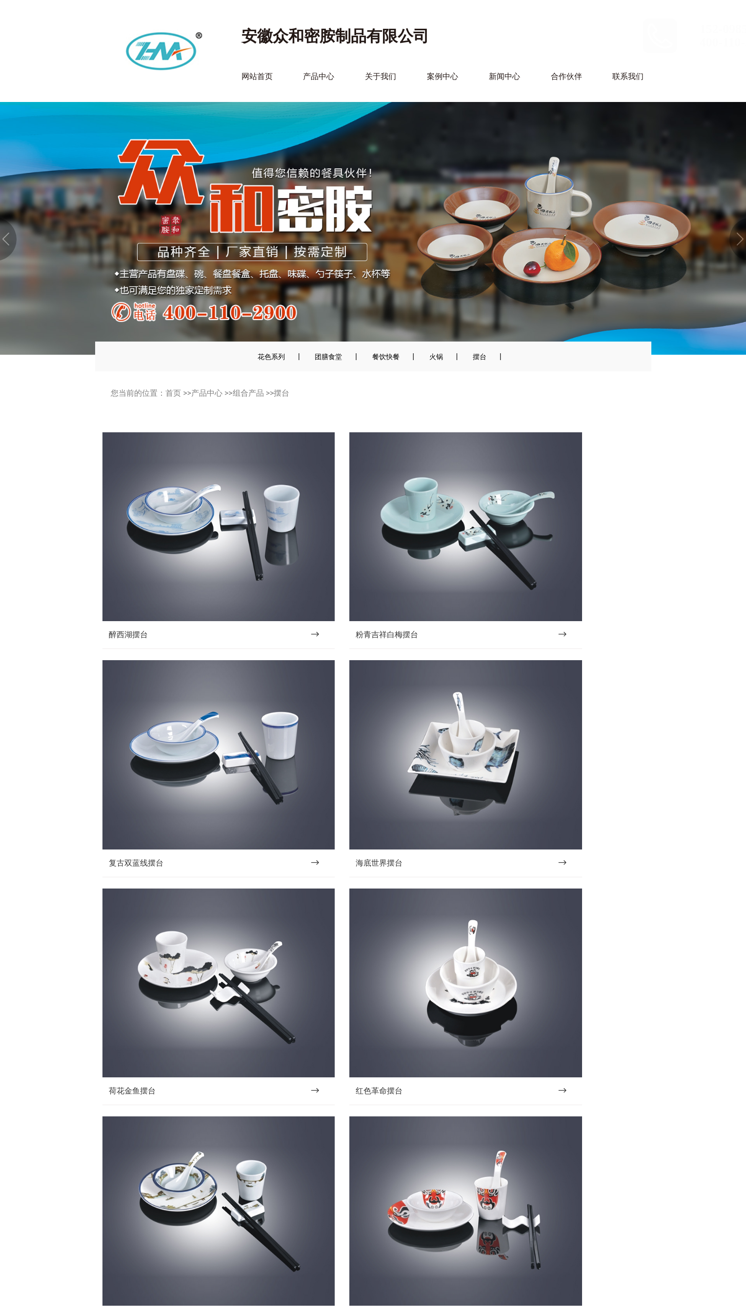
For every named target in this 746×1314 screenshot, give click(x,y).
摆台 (479, 357)
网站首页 (257, 76)
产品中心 (318, 76)
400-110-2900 (601, 42)
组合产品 (248, 393)
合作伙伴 (566, 76)
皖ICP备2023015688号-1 (346, 1294)
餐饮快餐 (386, 357)
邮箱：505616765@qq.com (151, 1247)
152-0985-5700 (605, 29)
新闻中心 (504, 76)
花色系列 (271, 357)
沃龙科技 (458, 1294)
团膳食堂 (328, 357)
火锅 (436, 357)
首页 (173, 393)
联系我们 (628, 76)
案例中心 (442, 76)
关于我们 (380, 76)
